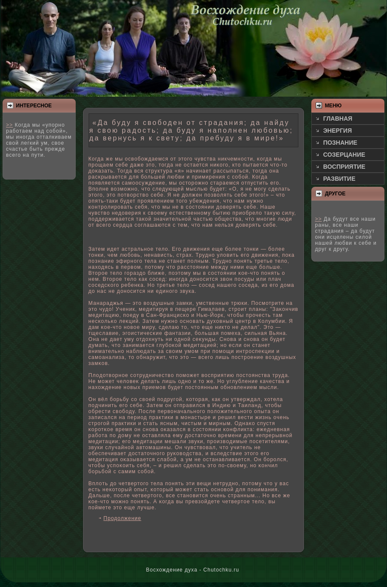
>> (9, 125)
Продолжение (122, 518)
